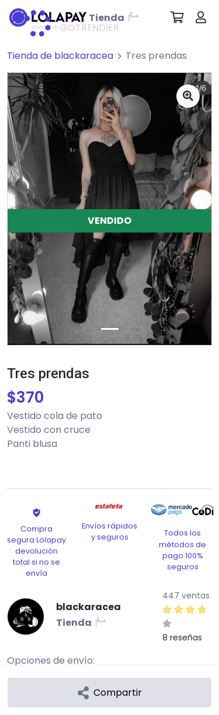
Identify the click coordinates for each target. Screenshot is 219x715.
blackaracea (88, 607)
